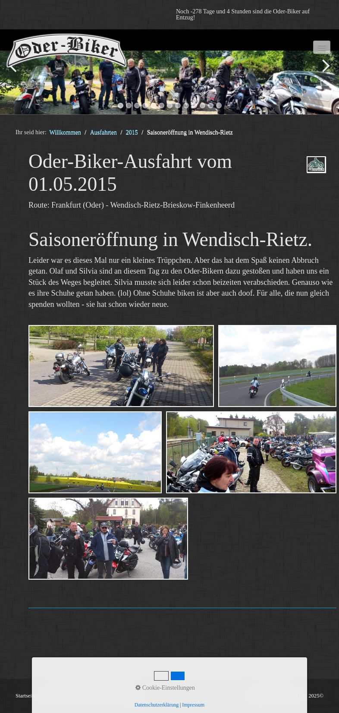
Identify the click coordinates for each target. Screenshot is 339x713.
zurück (15, 73)
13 (219, 105)
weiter (323, 73)
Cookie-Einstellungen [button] (165, 688)
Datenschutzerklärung (157, 705)
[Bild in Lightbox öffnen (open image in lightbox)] (121, 366)
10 (194, 105)
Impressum (193, 705)
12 (210, 105)
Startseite (26, 696)
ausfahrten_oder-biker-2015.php (316, 172)
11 (202, 105)
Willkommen (65, 132)
